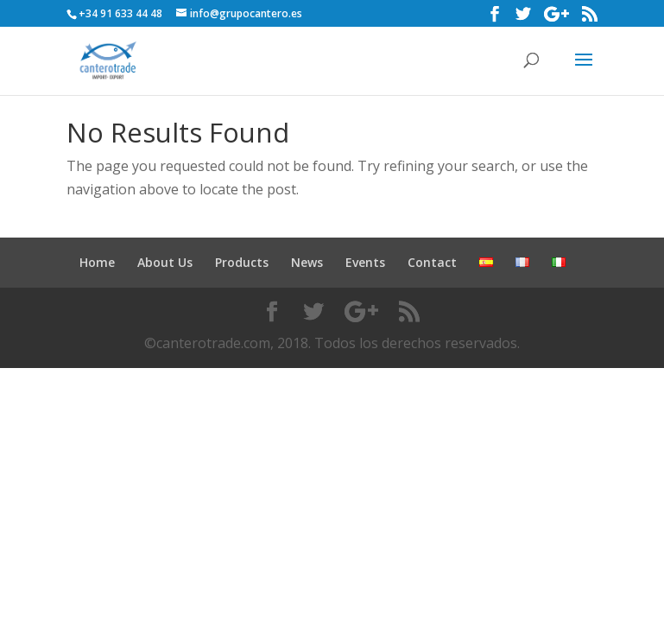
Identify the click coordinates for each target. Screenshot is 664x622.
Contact (432, 262)
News (307, 262)
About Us (165, 262)
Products (242, 262)
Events (365, 262)
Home (97, 262)
